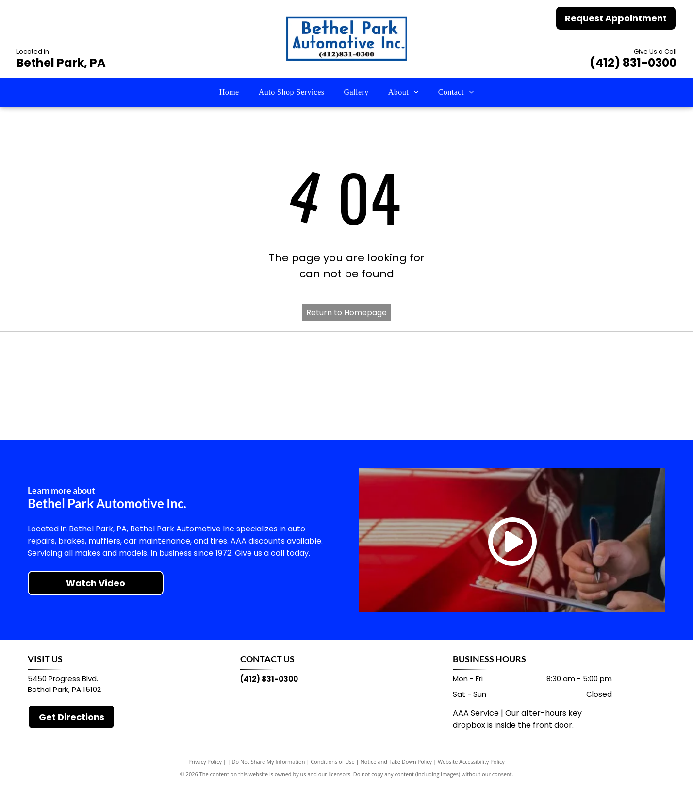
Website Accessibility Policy (471, 761)
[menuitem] (229, 92)
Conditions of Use (333, 761)
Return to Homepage (346, 312)
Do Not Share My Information (268, 761)
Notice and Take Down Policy (396, 761)
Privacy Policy (205, 761)
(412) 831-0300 (633, 63)
